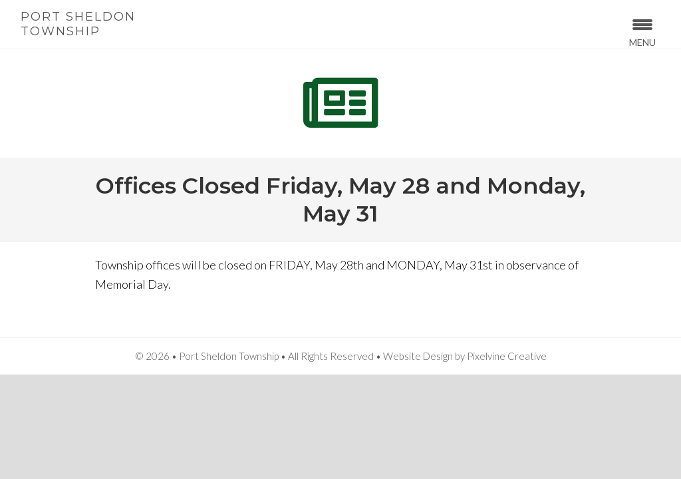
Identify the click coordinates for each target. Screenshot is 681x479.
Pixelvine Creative (507, 356)
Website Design (418, 356)
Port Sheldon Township (78, 24)
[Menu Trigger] (642, 31)
